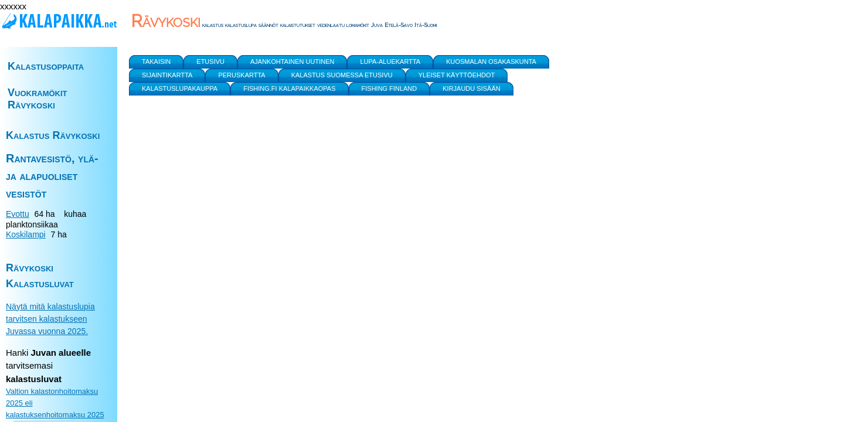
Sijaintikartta (167, 75)
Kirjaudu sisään (471, 88)
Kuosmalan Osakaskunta (491, 61)
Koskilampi (26, 234)
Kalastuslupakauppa (179, 88)
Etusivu (210, 61)
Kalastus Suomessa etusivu (342, 75)
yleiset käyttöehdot (456, 75)
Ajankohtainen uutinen (292, 61)
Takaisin (156, 61)
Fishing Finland (389, 88)
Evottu (17, 214)
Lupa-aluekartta (390, 61)
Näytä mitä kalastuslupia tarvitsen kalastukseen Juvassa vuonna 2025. (50, 319)
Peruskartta (241, 75)
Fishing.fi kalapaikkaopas (289, 88)
